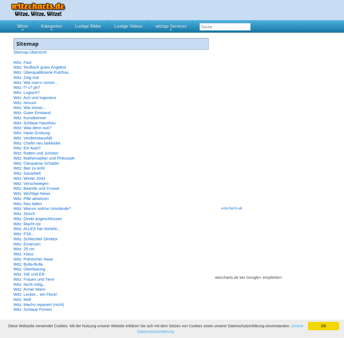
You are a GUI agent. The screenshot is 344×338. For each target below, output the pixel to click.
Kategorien (51, 28)
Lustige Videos (128, 26)
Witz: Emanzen (27, 244)
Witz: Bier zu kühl (29, 168)
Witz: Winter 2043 (29, 178)
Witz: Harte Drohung (31, 133)
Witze (22, 28)
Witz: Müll (22, 299)
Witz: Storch (24, 213)
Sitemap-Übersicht (29, 52)
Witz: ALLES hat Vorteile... (36, 228)
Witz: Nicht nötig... (29, 284)
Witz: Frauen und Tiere (33, 279)
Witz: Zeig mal (26, 77)
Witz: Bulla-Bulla (28, 264)
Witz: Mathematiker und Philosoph (44, 158)
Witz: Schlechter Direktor (35, 239)
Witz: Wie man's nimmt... (35, 82)
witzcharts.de (232, 208)
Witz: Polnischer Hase (33, 259)
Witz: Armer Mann (29, 289)
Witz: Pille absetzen (31, 198)
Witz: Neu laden (27, 203)
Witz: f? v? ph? (26, 87)
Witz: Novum (24, 102)
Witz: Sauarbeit (27, 173)
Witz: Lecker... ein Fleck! (35, 294)
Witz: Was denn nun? (32, 127)
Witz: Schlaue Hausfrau (34, 123)
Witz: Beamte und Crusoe (36, 188)
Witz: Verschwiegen (31, 183)
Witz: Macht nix (27, 223)
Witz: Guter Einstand (32, 112)
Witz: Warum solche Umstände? (42, 208)
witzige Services (171, 28)
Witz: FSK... (24, 233)
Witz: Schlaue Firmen (32, 309)
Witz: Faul (22, 62)
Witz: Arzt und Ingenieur (34, 97)
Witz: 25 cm (23, 249)
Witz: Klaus (23, 254)
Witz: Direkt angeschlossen (37, 218)
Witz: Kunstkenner (29, 117)
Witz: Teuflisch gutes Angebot (39, 67)
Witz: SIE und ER (29, 274)
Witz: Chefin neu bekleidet (36, 143)
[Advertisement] (255, 119)
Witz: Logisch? (26, 92)
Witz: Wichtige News (31, 193)
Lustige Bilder (88, 26)
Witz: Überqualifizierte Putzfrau (41, 72)
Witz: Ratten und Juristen (36, 153)
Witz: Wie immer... (29, 107)
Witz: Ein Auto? (27, 148)
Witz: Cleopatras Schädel (36, 163)
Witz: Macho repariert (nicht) (38, 304)
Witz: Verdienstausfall (32, 138)
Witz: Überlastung (29, 269)
